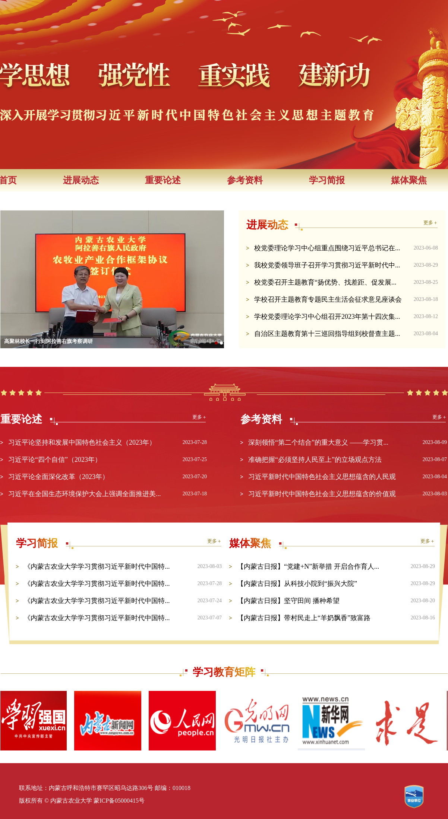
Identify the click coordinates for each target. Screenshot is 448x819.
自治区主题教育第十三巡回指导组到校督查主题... (327, 333)
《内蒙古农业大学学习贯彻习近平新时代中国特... (97, 566)
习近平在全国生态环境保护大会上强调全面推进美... (84, 494)
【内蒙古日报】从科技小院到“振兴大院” (297, 583)
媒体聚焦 (409, 180)
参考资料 (245, 180)
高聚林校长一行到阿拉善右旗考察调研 (48, 341)
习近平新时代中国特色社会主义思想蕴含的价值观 (322, 494)
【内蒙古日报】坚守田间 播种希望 (288, 600)
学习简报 (327, 180)
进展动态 (81, 180)
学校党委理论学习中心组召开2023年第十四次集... (327, 316)
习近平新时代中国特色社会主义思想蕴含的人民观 (322, 476)
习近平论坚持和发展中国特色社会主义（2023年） (82, 442)
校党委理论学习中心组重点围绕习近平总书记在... (327, 248)
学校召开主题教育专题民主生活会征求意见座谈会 (328, 299)
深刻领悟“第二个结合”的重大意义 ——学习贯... (318, 442)
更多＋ (430, 222)
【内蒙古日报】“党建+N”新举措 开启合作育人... (308, 566)
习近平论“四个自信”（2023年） (54, 459)
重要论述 (163, 180)
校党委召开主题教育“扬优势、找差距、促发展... (325, 282)
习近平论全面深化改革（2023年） (58, 476)
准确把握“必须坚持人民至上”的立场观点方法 (315, 459)
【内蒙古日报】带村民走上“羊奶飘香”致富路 (303, 618)
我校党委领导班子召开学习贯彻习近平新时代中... (327, 265)
